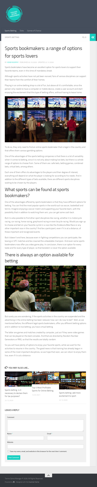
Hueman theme (34, 482)
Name (10, 434)
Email (49, 434)
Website (10, 442)
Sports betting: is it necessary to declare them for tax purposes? (16, 393)
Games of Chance (34, 31)
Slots (22, 31)
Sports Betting (10, 31)
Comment (10, 417)
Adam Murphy (13, 62)
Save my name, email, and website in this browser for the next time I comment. (38, 451)
